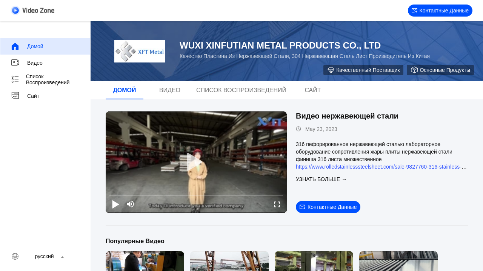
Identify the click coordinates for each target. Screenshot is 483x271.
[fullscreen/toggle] (277, 204)
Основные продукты (440, 70)
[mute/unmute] (130, 204)
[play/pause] (115, 204)
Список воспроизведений (40, 79)
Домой (27, 46)
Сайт (25, 95)
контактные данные (440, 11)
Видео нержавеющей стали (347, 116)
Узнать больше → (321, 179)
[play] (196, 162)
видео (27, 62)
